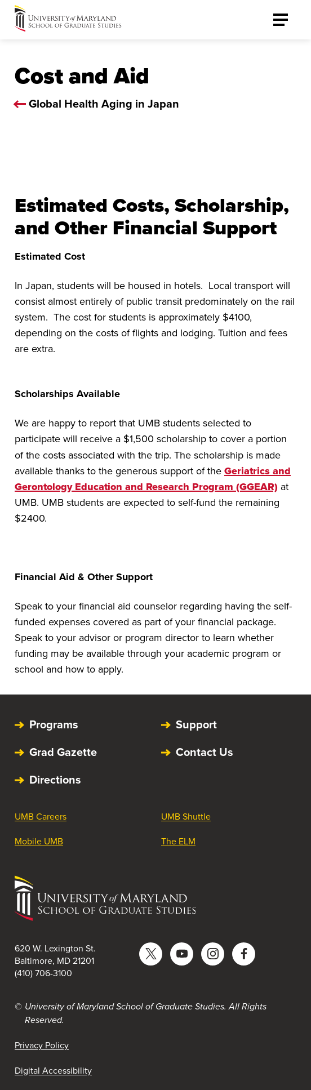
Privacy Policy (42, 1045)
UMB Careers (40, 816)
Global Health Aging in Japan (104, 103)
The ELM (178, 841)
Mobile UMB (39, 841)
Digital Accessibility (53, 1070)
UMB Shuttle (186, 816)
